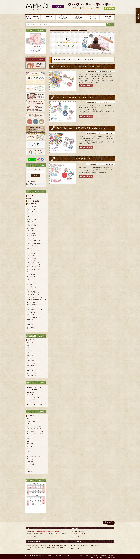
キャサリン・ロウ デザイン (34, 397)
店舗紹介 (98, 8)
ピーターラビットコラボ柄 (34, 302)
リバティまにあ (74, 30)
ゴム (28, 454)
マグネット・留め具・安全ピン (35, 433)
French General (31, 399)
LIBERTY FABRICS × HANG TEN (35, 307)
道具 (28, 441)
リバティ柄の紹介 (83, 30)
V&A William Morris (32, 389)
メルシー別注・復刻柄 (33, 201)
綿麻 (28, 345)
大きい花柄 (30, 319)
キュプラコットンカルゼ (33, 269)
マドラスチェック (31, 289)
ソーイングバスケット (33, 373)
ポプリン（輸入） (31, 256)
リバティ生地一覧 (31, 203)
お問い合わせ (67, 555)
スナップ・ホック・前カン (34, 426)
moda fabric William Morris (34, 387)
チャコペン (30, 446)
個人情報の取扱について (39, 555)
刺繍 (28, 466)
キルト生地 (30, 355)
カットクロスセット (32, 304)
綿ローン (29, 348)
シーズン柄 (30, 195)
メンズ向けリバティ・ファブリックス (33, 328)
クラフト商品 (30, 464)
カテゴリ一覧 (30, 340)
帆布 (28, 216)
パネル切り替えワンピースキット (35, 309)
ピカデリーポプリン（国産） (34, 240)
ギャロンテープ (31, 365)
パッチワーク (30, 461)
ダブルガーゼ (30, 284)
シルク (29, 279)
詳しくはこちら (32, 536)
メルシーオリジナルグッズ (34, 317)
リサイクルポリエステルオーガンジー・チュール (33, 263)
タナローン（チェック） (33, 211)
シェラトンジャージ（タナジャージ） (32, 224)
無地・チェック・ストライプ (34, 404)
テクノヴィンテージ (32, 276)
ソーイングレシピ (31, 375)
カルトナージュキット (33, 370)
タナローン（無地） (32, 209)
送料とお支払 (85, 8)
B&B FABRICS (31, 394)
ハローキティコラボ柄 (33, 294)
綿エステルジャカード (33, 251)
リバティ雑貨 (30, 314)
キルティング (30, 221)
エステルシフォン (31, 282)
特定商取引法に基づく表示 (54, 555)
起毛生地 (29, 358)
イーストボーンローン (33, 246)
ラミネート (30, 214)
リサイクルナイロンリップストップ (32, 259)
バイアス (29, 451)
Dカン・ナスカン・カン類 (34, 428)
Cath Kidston (30, 392)
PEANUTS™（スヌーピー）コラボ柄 (36, 299)
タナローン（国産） (32, 206)
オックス (29, 350)
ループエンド (30, 436)
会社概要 (28, 555)
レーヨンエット (31, 253)
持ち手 (29, 438)
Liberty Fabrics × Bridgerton (34, 243)
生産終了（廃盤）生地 (33, 292)
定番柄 (29, 198)
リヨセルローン (31, 230)
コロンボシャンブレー (33, 287)
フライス (29, 271)
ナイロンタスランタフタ (33, 266)
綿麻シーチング (31, 248)
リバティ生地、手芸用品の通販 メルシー (60, 30)
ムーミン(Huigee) (31, 402)
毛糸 (28, 418)
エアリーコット (31, 233)
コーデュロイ (30, 228)
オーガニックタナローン (33, 219)
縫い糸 (29, 449)
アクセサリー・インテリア (34, 456)
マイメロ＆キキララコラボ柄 (34, 297)
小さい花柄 (30, 322)
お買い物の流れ (75, 8)
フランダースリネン (32, 235)
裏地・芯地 (30, 459)
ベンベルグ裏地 (31, 274)
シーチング (30, 342)
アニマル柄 (30, 324)
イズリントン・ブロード (33, 238)
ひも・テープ (30, 423)
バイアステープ (31, 312)
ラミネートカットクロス (33, 363)
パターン (29, 471)
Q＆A (92, 8)
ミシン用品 (30, 443)
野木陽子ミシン (31, 421)
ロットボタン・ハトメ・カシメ (35, 431)
